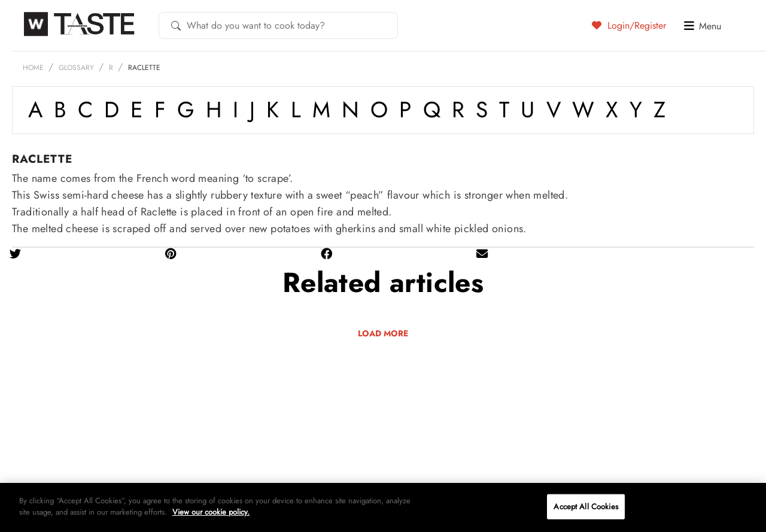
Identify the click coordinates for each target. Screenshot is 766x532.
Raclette (144, 67)
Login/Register (629, 25)
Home (33, 67)
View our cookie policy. (211, 512)
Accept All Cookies (586, 506)
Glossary (76, 67)
